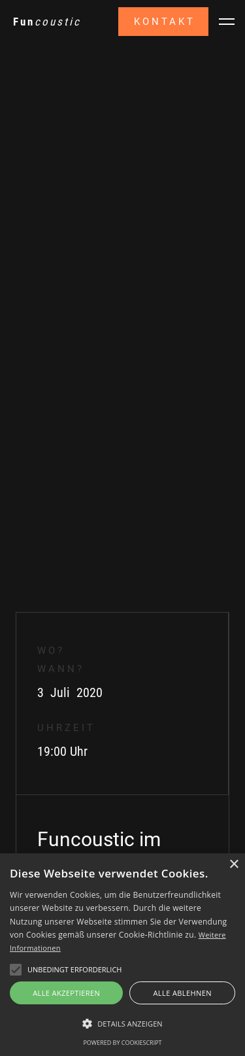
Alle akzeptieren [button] (66, 993)
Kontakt (164, 21)
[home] (47, 21)
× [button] (233, 865)
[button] (226, 21)
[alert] (122, 954)
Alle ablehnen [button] (183, 993)
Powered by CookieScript (122, 1042)
